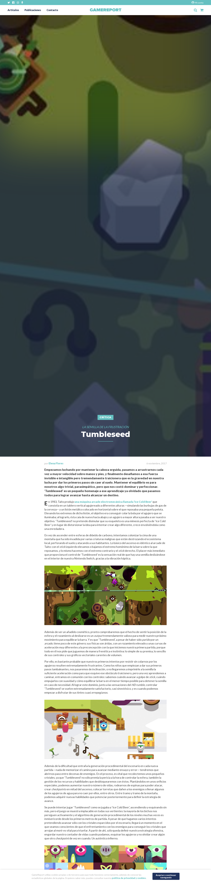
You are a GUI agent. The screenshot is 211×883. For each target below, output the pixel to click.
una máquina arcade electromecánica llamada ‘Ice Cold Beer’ (113, 501)
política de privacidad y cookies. (129, 878)
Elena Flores (56, 463)
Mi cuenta (197, 2)
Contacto (52, 10)
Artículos (13, 10)
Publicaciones (33, 10)
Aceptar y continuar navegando (166, 876)
